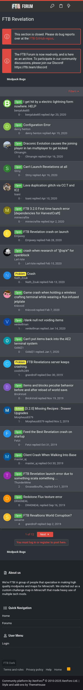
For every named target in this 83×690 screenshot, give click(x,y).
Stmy (17, 171)
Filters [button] (72, 91)
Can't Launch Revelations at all (45, 167)
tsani (17, 194)
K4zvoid (19, 305)
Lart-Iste (19, 259)
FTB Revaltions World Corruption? (47, 515)
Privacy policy (34, 669)
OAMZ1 (19, 347)
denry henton (22, 129)
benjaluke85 (21, 110)
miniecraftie (21, 217)
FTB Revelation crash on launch (46, 232)
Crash (31, 274)
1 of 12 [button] (29, 534)
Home (6, 615)
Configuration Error (37, 125)
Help (49, 669)
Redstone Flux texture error (42, 497)
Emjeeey (19, 236)
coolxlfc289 (21, 370)
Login (5, 643)
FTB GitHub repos (41, 38)
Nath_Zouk (21, 278)
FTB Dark (9, 663)
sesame (19, 519)
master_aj (20, 459)
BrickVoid (20, 394)
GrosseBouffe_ (34, 486)
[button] (6, 6)
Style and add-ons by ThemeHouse (23, 684)
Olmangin (20, 152)
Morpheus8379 (23, 417)
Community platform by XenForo (40, 680)
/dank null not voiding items (43, 320)
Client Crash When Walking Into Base (49, 455)
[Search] (76, 6)
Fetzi (17, 440)
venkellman (21, 324)
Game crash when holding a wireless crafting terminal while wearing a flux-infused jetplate (46, 297)
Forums (7, 623)
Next (45, 534)
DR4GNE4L (21, 501)
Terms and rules (13, 669)
